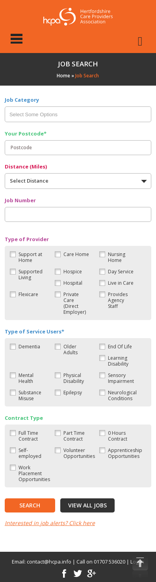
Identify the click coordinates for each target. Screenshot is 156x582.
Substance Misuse (30, 395)
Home (63, 75)
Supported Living (31, 274)
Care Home (76, 254)
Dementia (29, 347)
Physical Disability (73, 378)
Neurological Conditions (122, 395)
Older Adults (70, 349)
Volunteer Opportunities (79, 453)
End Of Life (120, 347)
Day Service (121, 272)
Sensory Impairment (121, 378)
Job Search (87, 75)
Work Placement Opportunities (34, 473)
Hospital (72, 283)
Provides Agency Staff (118, 300)
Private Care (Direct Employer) (74, 303)
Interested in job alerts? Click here (50, 523)
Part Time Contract (74, 436)
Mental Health (26, 378)
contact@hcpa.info (49, 561)
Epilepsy (72, 392)
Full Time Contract (28, 436)
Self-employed (30, 453)
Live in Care (121, 283)
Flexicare (28, 294)
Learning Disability (118, 361)
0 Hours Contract (117, 436)
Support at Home (30, 257)
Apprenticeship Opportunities (125, 453)
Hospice (72, 272)
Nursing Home (116, 257)
